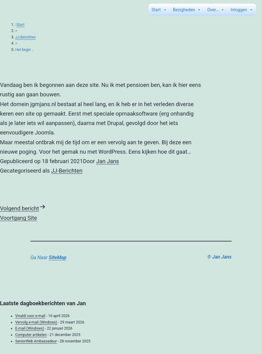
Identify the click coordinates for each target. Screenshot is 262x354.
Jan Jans (107, 161)
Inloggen (242, 10)
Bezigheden (187, 10)
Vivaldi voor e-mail (30, 316)
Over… (216, 10)
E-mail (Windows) (29, 328)
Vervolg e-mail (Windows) (36, 322)
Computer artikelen (31, 335)
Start (159, 10)
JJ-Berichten (25, 37)
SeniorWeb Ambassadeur (36, 341)
